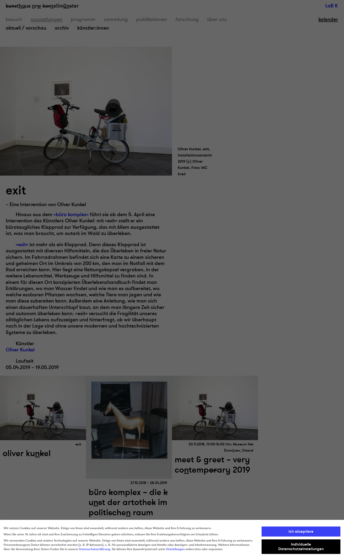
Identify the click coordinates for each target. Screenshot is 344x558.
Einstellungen (175, 549)
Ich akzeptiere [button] (301, 531)
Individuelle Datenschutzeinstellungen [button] (301, 546)
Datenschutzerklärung (94, 549)
